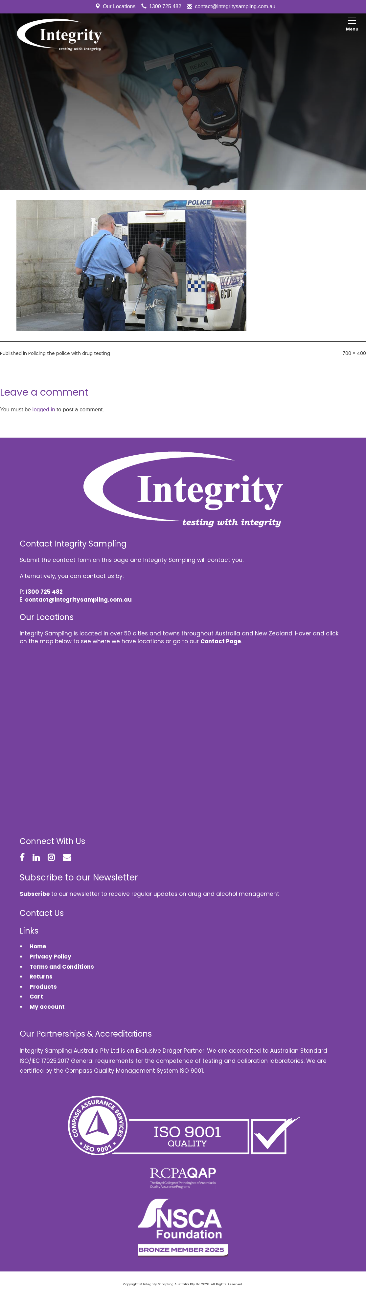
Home (38, 946)
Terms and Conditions (62, 967)
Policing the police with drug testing (69, 353)
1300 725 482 (165, 6)
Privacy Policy (50, 956)
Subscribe (35, 894)
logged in (44, 409)
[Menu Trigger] (352, 24)
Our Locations (119, 6)
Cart (36, 997)
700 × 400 (354, 353)
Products (43, 987)
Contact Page (220, 641)
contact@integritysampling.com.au (235, 6)
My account (47, 1007)
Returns (41, 976)
